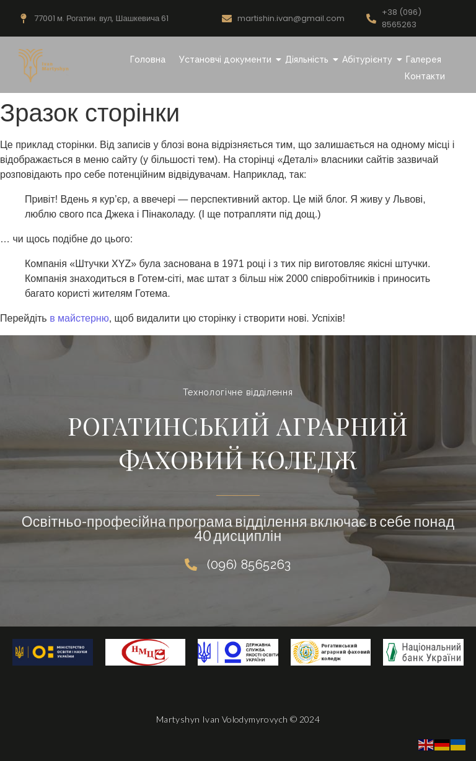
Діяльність (308, 59)
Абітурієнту (368, 59)
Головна (147, 59)
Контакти (425, 76)
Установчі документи (227, 59)
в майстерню (79, 318)
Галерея (423, 59)
